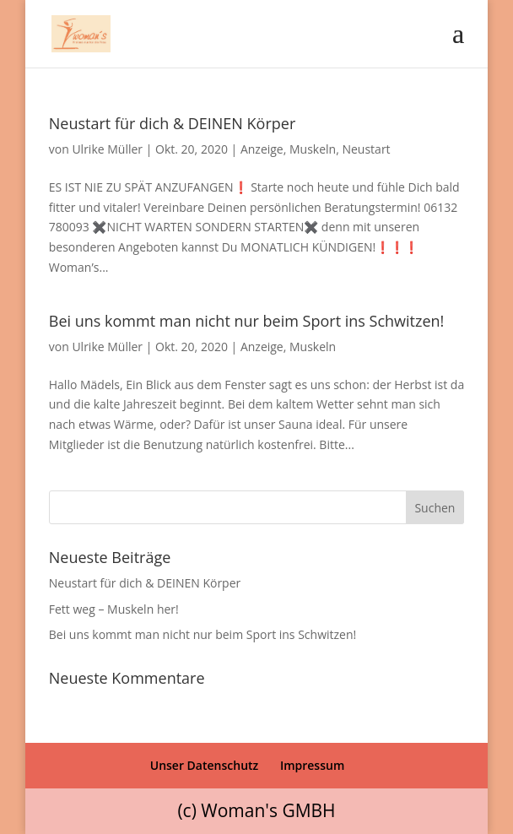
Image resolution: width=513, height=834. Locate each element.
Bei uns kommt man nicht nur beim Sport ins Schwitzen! (247, 321)
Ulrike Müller (107, 149)
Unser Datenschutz (204, 765)
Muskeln (312, 149)
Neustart (366, 149)
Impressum (312, 765)
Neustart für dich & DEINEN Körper (172, 123)
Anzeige (262, 149)
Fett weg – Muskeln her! (114, 609)
